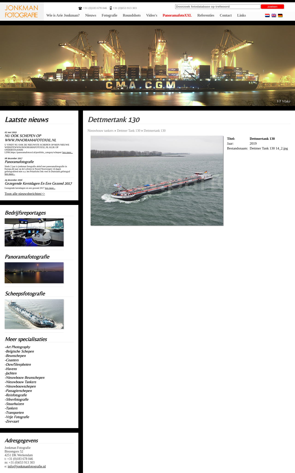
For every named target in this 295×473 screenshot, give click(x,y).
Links (241, 15)
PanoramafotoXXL (177, 15)
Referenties (205, 15)
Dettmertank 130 (154, 130)
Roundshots (132, 15)
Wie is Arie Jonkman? (63, 15)
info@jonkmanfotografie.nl (27, 466)
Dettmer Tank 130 (128, 130)
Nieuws (90, 15)
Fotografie (109, 15)
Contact (226, 15)
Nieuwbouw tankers (100, 130)
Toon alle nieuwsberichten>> (25, 194)
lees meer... (67, 152)
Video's (151, 15)
